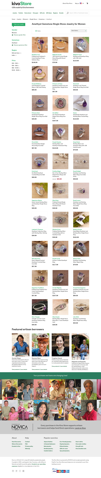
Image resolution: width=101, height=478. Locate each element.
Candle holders (48, 451)
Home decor (27, 13)
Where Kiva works (17, 444)
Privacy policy (29, 446)
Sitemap (27, 448)
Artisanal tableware (49, 444)
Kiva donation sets (81, 448)
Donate (61, 13)
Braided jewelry (48, 448)
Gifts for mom (64, 448)
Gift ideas (49, 13)
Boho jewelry (47, 446)
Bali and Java (16, 53)
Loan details (23, 369)
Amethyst (14, 43)
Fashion (20, 13)
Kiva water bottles (81, 444)
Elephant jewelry (64, 444)
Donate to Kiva (16, 446)
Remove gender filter (19, 35)
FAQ (26, 444)
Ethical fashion (64, 446)
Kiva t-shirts (79, 441)
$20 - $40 (15, 63)
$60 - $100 (16, 68)
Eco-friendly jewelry (65, 441)
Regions (55, 13)
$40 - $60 (15, 65)
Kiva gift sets (79, 446)
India (14, 55)
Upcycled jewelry (65, 451)
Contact (27, 441)
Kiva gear (35, 13)
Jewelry (15, 13)
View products (16, 369)
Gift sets (42, 13)
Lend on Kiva (80, 428)
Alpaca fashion (48, 441)
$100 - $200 (16, 70)
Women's (14, 32)
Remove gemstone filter (19, 45)
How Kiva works (16, 441)
